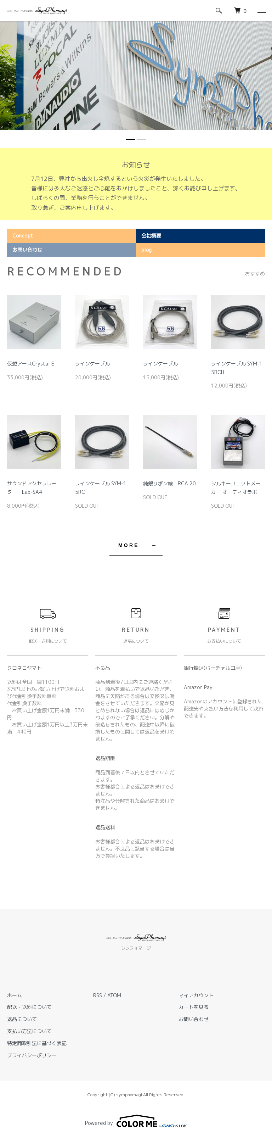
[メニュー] (261, 10)
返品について (22, 1019)
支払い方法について (29, 1031)
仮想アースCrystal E (30, 363)
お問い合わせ (194, 1019)
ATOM (114, 995)
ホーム (14, 995)
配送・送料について (29, 1007)
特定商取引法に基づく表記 (37, 1043)
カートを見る (194, 1007)
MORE (128, 545)
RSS (97, 995)
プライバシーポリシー (32, 1055)
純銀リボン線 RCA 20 (169, 483)
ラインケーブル (92, 363)
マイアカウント (196, 995)
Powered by (136, 1121)
